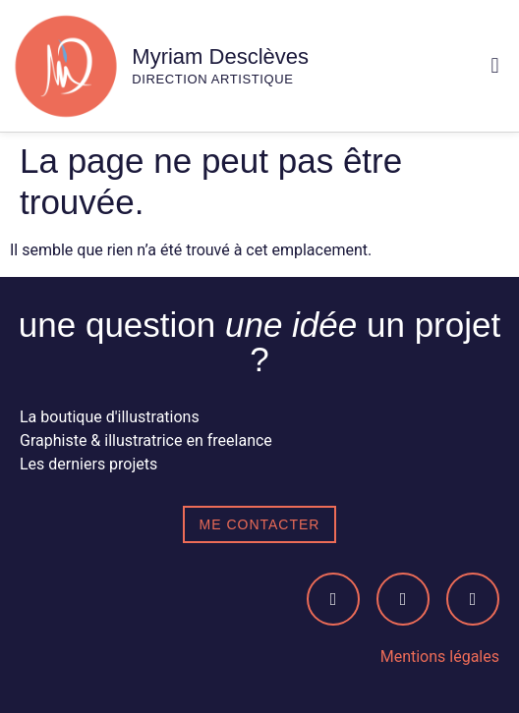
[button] (495, 66)
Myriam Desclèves (220, 56)
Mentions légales (439, 656)
